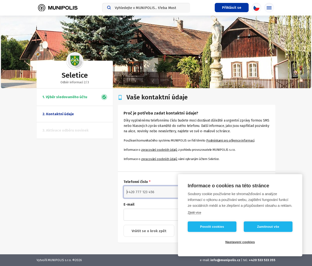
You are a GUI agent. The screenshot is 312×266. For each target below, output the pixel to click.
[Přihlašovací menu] (232, 7)
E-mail (129, 204)
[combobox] (146, 8)
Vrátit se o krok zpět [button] (149, 231)
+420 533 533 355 (262, 260)
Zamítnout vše (268, 226)
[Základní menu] (269, 8)
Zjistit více (194, 212)
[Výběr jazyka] (256, 8)
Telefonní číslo (137, 182)
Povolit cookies (212, 226)
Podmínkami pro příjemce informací (230, 140)
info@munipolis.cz (225, 260)
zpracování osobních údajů (159, 150)
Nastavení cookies (240, 242)
